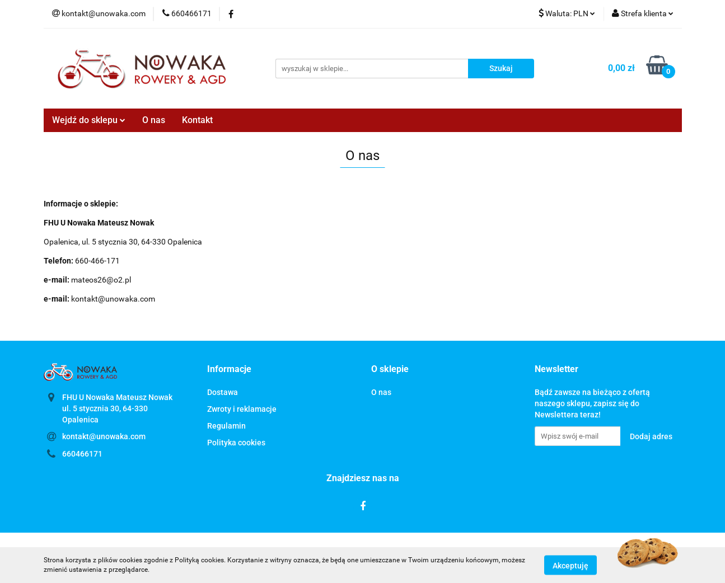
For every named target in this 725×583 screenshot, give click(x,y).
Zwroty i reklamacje (242, 409)
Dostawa (222, 392)
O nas (153, 120)
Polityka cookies (236, 442)
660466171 (82, 453)
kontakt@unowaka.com (104, 436)
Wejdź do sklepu (88, 120)
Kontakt (197, 120)
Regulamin (226, 425)
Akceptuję (570, 565)
